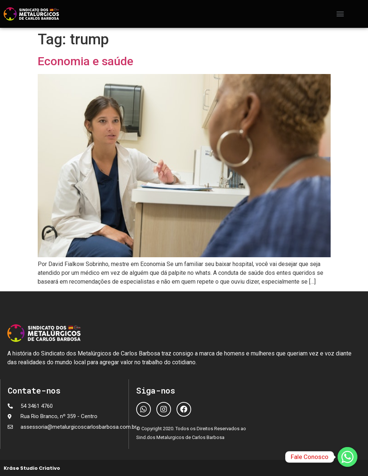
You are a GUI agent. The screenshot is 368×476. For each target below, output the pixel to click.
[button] (340, 13)
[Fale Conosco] (347, 457)
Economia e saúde (85, 61)
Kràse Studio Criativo (32, 468)
